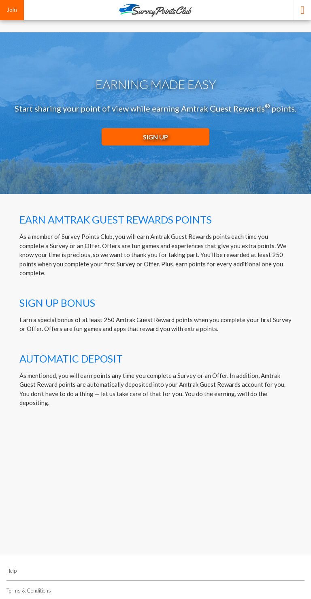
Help (11, 570)
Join (12, 9)
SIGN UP (155, 137)
